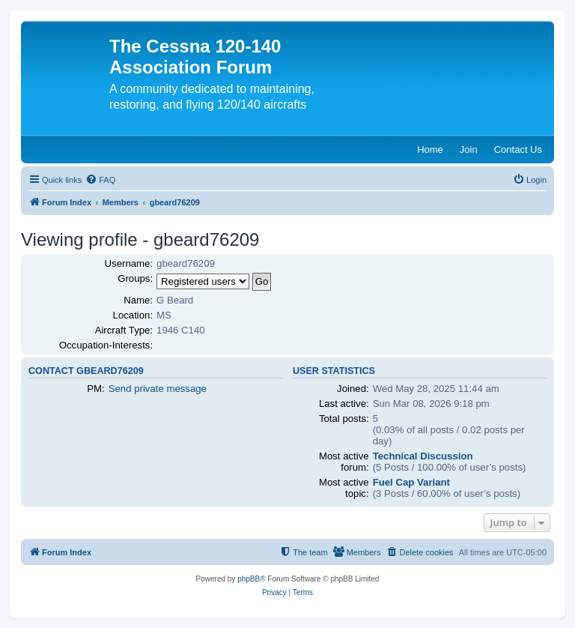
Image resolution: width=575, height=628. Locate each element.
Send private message (158, 388)
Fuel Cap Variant (411, 482)
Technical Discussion (423, 456)
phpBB (248, 579)
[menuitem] (100, 180)
